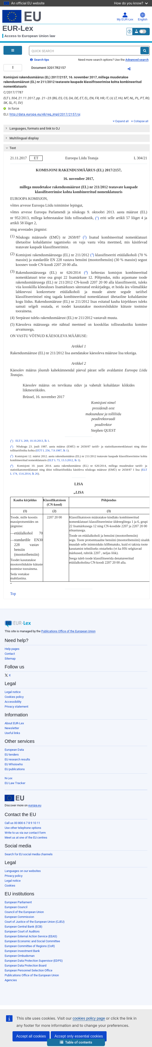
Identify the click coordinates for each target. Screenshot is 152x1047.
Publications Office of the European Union (68, 631)
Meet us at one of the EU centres (26, 837)
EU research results (17, 759)
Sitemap (10, 658)
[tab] (76, 128)
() (97, 218)
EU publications (15, 769)
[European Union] (14, 798)
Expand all (121, 121)
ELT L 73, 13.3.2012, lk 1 (63, 460)
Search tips (39, 59)
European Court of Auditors (22, 931)
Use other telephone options (23, 828)
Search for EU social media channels (29, 854)
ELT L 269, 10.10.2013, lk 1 (32, 441)
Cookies (10, 885)
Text (10, 148)
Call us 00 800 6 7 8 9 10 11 (22, 823)
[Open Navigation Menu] (12, 50)
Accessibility (13, 701)
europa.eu (34, 805)
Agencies (11, 980)
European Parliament (18, 902)
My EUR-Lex (125, 16)
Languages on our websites (23, 871)
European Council (16, 907)
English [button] (142, 16)
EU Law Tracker (15, 783)
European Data (14, 749)
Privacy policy (13, 876)
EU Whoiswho (14, 764)
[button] (76, 1042)
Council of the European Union (24, 912)
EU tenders (12, 754)
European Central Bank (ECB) (23, 926)
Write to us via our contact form (25, 832)
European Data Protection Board (25, 965)
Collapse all (139, 121)
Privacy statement (16, 706)
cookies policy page (89, 1018)
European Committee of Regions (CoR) (30, 946)
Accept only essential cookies (78, 1036)
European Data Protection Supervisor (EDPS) (34, 960)
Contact (10, 653)
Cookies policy (14, 697)
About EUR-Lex (14, 723)
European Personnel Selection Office (28, 970)
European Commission (19, 917)
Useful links (12, 733)
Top (13, 594)
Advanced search (137, 59)
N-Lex (8, 778)
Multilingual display (22, 138)
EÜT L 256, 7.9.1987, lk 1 (52, 450)
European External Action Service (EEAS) (31, 936)
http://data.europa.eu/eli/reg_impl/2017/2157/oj (45, 114)
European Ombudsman (20, 956)
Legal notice (13, 692)
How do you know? (131, 3)
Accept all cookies (31, 1036)
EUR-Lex (17, 28)
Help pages (12, 649)
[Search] (144, 50)
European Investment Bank (22, 951)
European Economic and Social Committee (32, 941)
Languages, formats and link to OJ (32, 128)
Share (132, 69)
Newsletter (12, 728)
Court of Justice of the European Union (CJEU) (35, 921)
